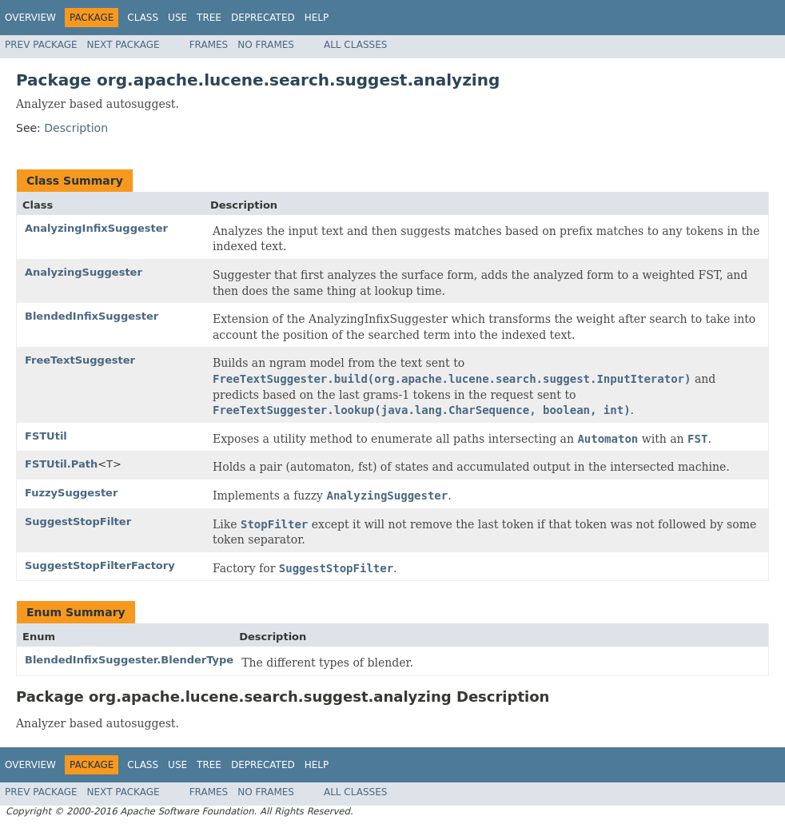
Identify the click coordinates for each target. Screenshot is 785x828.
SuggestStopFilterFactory (100, 565)
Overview (30, 17)
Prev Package (41, 44)
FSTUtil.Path (61, 464)
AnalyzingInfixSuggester (96, 228)
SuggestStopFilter (78, 521)
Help (317, 17)
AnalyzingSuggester (83, 272)
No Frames (265, 44)
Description (76, 127)
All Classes (355, 44)
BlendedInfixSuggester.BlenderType (129, 660)
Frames (209, 44)
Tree (209, 17)
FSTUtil (46, 436)
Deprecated (263, 17)
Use (177, 17)
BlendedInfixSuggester (91, 316)
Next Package (123, 44)
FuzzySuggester (71, 493)
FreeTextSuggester (80, 360)
